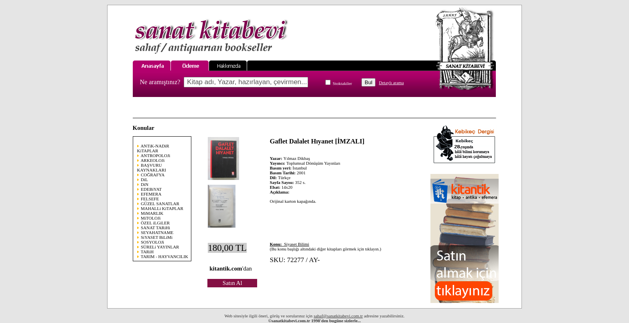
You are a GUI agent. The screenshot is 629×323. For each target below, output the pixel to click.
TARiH (147, 251)
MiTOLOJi (150, 218)
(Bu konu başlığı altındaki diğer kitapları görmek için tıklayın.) (325, 246)
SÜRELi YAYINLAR (160, 246)
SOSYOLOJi (152, 242)
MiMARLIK (152, 213)
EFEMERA (151, 194)
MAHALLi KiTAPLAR (162, 208)
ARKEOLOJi (152, 160)
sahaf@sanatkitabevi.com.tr (338, 315)
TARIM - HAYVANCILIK (164, 256)
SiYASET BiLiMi (156, 237)
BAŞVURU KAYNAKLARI (151, 167)
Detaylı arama (391, 82)
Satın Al (232, 283)
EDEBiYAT (151, 189)
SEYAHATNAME (157, 232)
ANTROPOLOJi (155, 155)
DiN (144, 184)
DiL (144, 179)
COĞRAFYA (152, 174)
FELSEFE (150, 198)
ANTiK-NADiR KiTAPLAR (153, 148)
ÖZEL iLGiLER (155, 222)
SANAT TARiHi (155, 227)
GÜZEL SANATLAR (160, 203)
